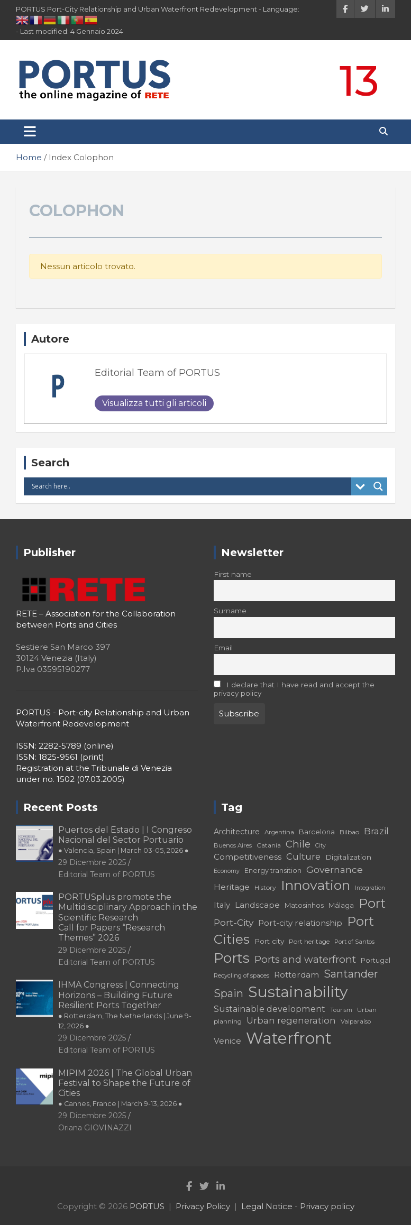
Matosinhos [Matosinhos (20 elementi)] (304, 905)
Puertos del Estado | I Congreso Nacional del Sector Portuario (125, 839)
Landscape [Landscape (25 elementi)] (257, 905)
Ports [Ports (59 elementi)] (232, 958)
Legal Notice (267, 1206)
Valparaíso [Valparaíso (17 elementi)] (356, 1021)
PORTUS (147, 1206)
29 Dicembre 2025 (92, 862)
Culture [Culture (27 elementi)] (303, 856)
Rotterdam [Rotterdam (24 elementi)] (296, 975)
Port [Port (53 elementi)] (372, 903)
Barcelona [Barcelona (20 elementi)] (317, 831)
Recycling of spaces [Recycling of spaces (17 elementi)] (241, 975)
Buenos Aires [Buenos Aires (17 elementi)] (233, 845)
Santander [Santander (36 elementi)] (351, 974)
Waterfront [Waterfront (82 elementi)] (289, 1038)
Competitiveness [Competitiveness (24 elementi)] (247, 857)
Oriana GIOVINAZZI (95, 1127)
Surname (230, 610)
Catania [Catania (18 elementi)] (269, 845)
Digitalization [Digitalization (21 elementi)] (348, 857)
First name (233, 574)
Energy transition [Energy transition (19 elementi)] (273, 870)
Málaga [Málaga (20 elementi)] (341, 905)
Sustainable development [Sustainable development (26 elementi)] (269, 1008)
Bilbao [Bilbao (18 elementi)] (349, 832)
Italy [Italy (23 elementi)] (222, 905)
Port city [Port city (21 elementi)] (269, 941)
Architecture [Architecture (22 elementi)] (237, 831)
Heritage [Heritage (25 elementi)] (232, 887)
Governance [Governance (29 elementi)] (334, 869)
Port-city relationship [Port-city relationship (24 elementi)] (300, 923)
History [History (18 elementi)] (265, 887)
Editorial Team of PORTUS (157, 373)
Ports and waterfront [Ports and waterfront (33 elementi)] (305, 959)
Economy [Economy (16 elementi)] (227, 871)
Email (223, 647)
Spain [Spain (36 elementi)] (228, 993)
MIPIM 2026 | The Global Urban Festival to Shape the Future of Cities (125, 1088)
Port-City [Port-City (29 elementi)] (233, 922)
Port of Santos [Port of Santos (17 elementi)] (354, 941)
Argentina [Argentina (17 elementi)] (279, 832)
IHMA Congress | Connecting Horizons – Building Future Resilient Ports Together (124, 1005)
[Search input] (190, 486)
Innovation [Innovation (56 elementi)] (315, 885)
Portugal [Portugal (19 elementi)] (375, 960)
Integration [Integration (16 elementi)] (370, 888)
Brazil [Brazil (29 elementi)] (376, 830)
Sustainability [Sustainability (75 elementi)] (298, 992)
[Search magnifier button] (378, 486)
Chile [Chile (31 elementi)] (298, 844)
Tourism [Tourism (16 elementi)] (341, 1010)
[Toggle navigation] (30, 131)
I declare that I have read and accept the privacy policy (294, 688)
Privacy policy (327, 1206)
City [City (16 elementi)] (320, 845)
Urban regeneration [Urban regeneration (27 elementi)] (291, 1020)
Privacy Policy (203, 1206)
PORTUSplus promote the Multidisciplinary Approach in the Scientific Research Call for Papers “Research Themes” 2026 (127, 917)
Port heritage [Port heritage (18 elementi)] (309, 941)
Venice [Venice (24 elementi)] (227, 1041)
